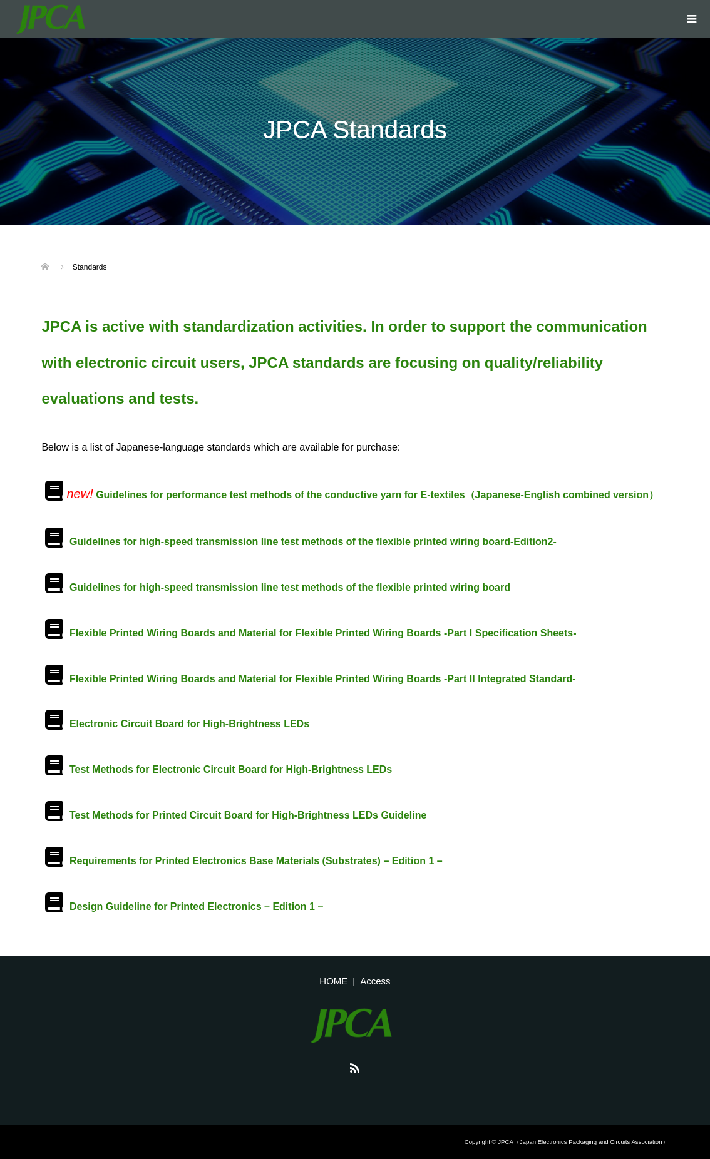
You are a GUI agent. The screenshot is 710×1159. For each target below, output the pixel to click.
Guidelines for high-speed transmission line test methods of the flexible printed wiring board (289, 587)
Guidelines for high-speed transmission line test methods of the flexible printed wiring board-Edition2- (313, 541)
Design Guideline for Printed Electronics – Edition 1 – (196, 906)
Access (375, 981)
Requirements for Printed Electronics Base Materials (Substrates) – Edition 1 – (256, 860)
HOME (333, 981)
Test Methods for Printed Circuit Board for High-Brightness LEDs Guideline (247, 815)
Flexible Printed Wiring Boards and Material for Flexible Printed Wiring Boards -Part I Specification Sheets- (323, 633)
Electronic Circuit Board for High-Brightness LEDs (189, 723)
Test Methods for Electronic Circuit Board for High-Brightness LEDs (230, 769)
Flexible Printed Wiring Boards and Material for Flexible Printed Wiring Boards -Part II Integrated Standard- (322, 678)
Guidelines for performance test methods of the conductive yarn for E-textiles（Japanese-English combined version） (377, 494)
